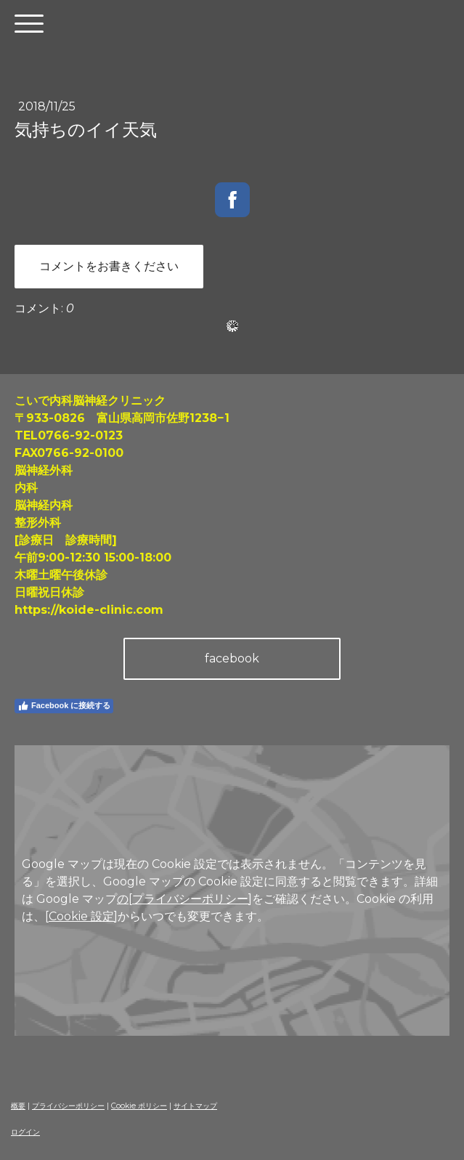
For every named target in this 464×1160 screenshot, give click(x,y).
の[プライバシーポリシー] (184, 899)
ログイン (25, 1132)
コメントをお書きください (109, 266)
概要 (18, 1106)
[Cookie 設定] (81, 916)
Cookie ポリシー (139, 1106)
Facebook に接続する (63, 706)
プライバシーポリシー (68, 1106)
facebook (232, 658)
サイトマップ (195, 1106)
